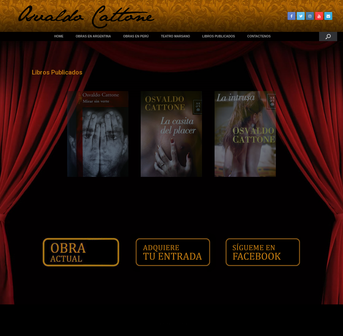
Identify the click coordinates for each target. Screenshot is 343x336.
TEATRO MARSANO (175, 36)
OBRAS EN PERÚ (136, 36)
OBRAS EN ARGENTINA (93, 36)
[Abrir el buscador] (328, 36)
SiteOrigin (181, 324)
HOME (58, 36)
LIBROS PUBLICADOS (218, 36)
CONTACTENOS (259, 36)
